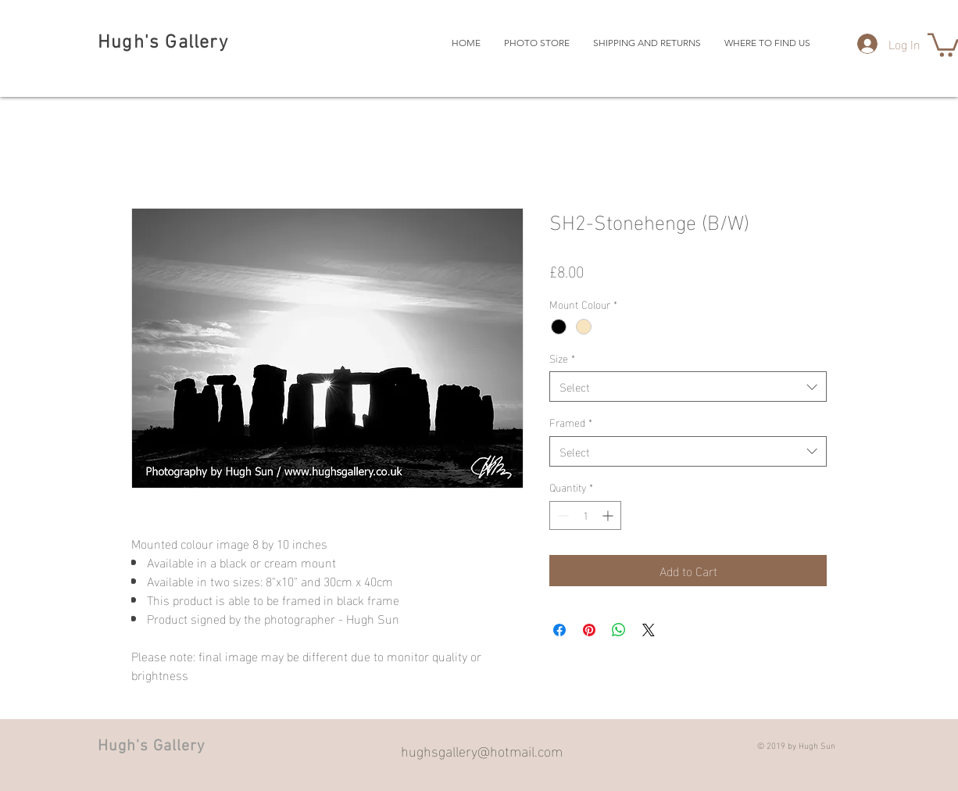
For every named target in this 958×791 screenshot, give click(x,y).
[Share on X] (648, 630)
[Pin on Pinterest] (589, 630)
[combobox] (688, 386)
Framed (570, 422)
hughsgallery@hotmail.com (482, 750)
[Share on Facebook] (559, 630)
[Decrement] (561, 515)
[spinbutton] (585, 515)
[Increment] (609, 515)
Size (562, 358)
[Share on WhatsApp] (618, 630)
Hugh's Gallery (163, 43)
